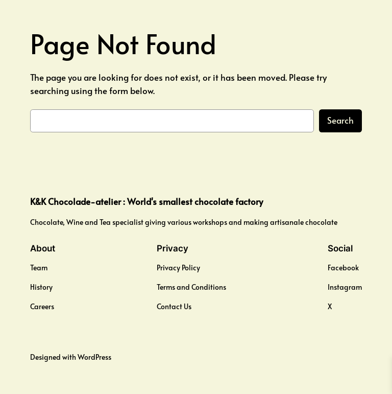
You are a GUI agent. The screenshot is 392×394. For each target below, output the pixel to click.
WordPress (94, 357)
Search (340, 120)
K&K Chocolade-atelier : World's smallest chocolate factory (146, 201)
